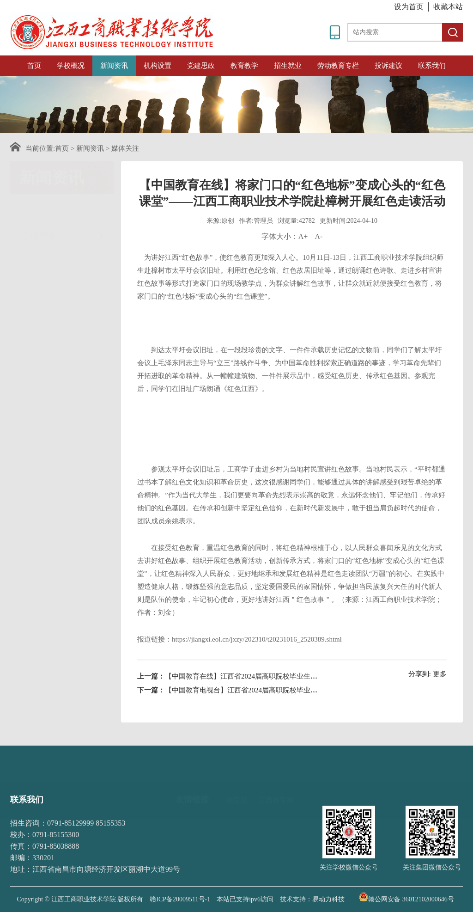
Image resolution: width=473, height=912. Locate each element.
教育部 (237, 787)
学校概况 (71, 65)
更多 (440, 696)
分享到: (419, 696)
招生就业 (288, 65)
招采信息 (63, 298)
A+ (303, 259)
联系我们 (432, 65)
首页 (34, 65)
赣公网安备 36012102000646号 (406, 896)
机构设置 (157, 65)
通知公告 (63, 238)
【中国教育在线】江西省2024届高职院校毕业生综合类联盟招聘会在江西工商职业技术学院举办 (310, 698)
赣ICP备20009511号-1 (180, 899)
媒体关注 (125, 148)
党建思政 (201, 65)
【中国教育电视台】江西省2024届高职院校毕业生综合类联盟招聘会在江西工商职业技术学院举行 (314, 712)
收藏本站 (448, 7)
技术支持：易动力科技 (312, 899)
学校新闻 (63, 209)
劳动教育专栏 (338, 65)
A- (318, 259)
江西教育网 (276, 787)
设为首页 (409, 7)
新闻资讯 (114, 65)
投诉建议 (388, 65)
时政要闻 (63, 329)
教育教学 (244, 65)
